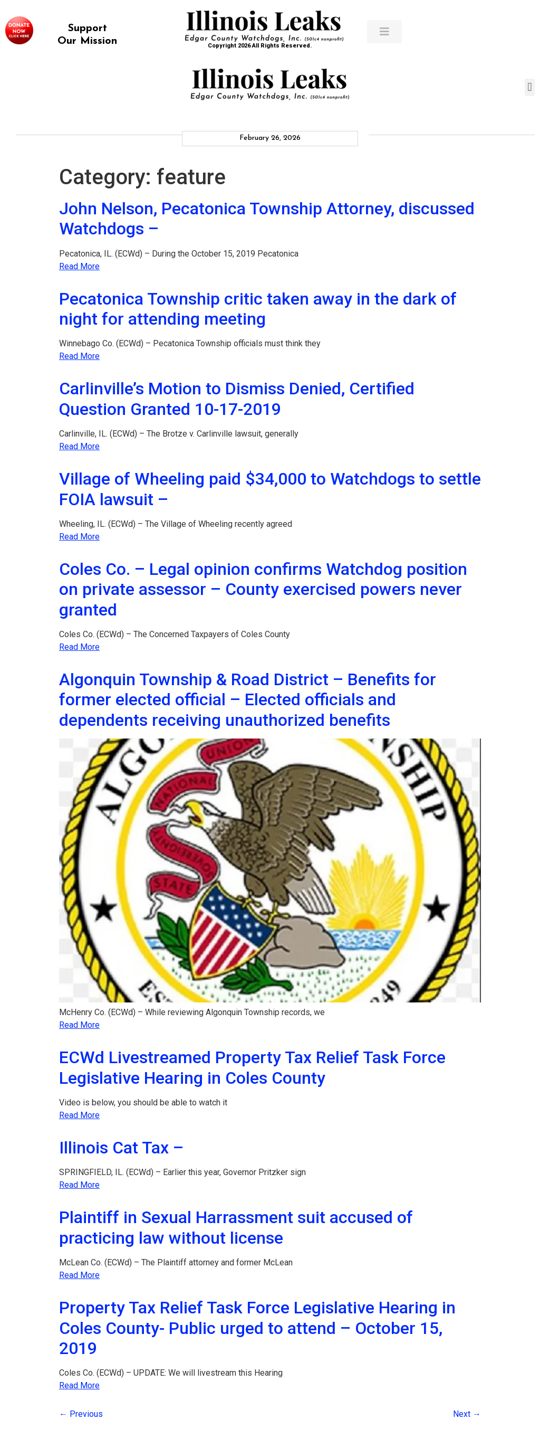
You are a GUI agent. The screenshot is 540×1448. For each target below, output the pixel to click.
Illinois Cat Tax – (121, 1148)
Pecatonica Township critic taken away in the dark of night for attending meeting (258, 309)
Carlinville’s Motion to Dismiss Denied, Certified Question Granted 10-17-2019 (236, 398)
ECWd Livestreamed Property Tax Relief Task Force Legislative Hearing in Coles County (252, 1067)
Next (467, 1414)
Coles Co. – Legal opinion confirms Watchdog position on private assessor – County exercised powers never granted (263, 589)
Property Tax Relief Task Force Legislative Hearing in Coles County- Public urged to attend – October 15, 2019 (257, 1328)
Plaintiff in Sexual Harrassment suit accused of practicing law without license (236, 1227)
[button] (530, 87)
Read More (79, 266)
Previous (81, 1414)
